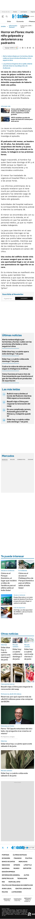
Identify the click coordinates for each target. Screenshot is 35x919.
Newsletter (29, 848)
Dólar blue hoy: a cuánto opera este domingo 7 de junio (15, 352)
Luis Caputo (24, 11)
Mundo (16, 868)
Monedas (5, 459)
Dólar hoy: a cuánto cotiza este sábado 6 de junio (14, 774)
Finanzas (17, 858)
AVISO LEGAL (7, 889)
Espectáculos (8, 878)
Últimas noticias (20, 855)
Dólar (9, 21)
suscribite (26, 16)
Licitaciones (17, 892)
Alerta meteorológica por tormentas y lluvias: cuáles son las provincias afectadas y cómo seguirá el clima (18, 58)
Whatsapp (27, 848)
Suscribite (24, 298)
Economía (20, 21)
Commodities (21, 459)
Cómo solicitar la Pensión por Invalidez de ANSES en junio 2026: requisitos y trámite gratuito (21, 111)
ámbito (3, 26)
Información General (13, 26)
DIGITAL (7, 899)
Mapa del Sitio (14, 882)
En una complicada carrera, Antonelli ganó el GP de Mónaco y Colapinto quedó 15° (19, 412)
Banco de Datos (8, 862)
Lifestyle (28, 865)
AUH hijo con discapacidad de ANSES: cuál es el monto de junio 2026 (23, 612)
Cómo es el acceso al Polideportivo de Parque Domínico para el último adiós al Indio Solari (26, 580)
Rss (3, 882)
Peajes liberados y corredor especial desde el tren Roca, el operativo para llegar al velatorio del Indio (23, 600)
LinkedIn (17, 848)
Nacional (6, 868)
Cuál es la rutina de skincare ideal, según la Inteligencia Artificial (17, 367)
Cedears (30, 459)
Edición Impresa (8, 872)
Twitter (3, 847)
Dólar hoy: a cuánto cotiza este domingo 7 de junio (15, 360)
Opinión (17, 865)
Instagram (12, 848)
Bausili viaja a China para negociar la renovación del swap (18, 403)
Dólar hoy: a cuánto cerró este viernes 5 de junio (28, 654)
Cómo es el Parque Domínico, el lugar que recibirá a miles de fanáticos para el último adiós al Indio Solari (9, 582)
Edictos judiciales (23, 889)
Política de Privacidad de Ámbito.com (17, 885)
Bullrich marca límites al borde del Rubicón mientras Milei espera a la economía (19, 395)
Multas (5, 892)
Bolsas (12, 459)
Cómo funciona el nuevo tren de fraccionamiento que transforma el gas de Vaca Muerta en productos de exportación (17, 377)
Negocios (6, 865)
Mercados (23, 862)
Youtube (22, 847)
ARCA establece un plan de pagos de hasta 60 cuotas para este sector (22, 119)
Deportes (27, 868)
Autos (26, 875)
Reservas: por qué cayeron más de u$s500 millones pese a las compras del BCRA (17, 699)
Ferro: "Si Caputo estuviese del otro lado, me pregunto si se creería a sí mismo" (16, 731)
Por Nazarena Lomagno (8, 737)
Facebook (7, 848)
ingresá (32, 16)
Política (28, 858)
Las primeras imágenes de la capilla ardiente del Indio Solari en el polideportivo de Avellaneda (17, 66)
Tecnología (22, 878)
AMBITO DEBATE (28, 899)
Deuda (15, 11)
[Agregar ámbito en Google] (11, 47)
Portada (5, 855)
